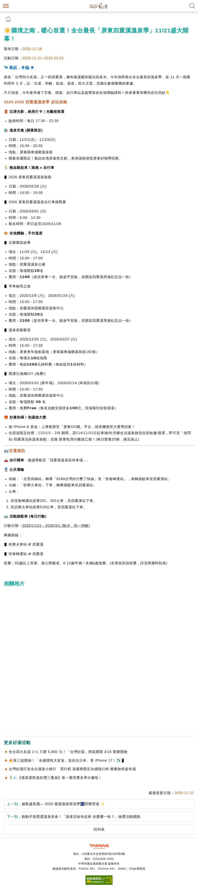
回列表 (99, 829)
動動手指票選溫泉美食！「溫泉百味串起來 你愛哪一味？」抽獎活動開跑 (73, 817)
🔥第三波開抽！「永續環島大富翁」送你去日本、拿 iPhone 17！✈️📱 (67, 760)
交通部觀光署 (99, 847)
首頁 (8, 19)
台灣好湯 (99, 5)
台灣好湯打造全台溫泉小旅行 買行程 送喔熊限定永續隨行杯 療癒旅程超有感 (72, 769)
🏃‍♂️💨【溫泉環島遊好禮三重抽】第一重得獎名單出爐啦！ (55, 778)
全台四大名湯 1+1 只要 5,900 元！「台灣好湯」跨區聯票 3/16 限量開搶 (68, 752)
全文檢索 (192, 6)
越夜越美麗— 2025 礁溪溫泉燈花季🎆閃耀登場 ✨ (56, 804)
